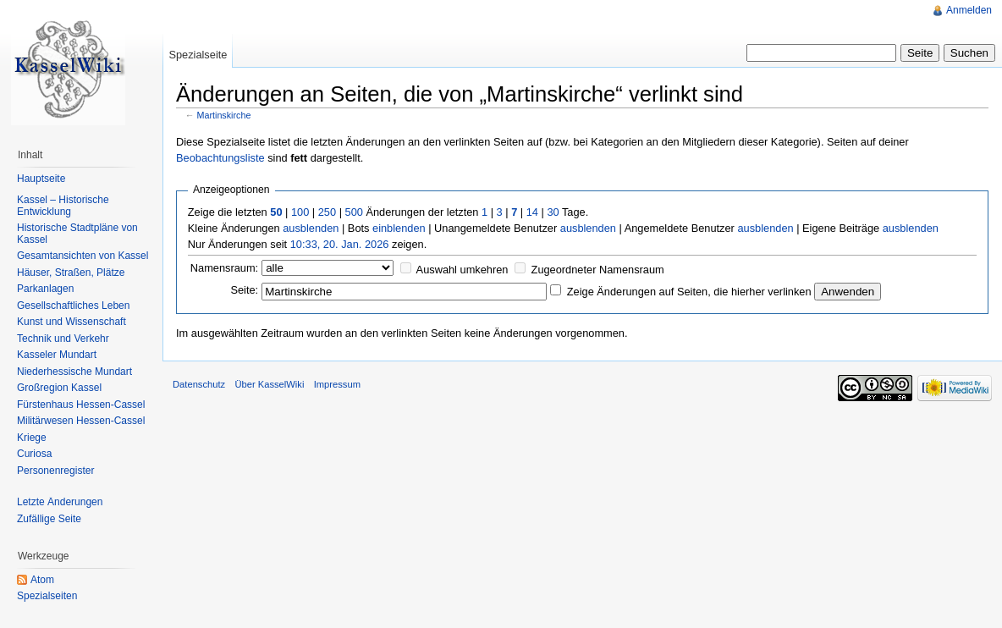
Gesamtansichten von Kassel (82, 256)
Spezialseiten (47, 596)
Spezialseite (197, 54)
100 (300, 212)
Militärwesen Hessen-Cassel (81, 421)
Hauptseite (41, 179)
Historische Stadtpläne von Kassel (77, 233)
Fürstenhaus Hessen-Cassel (81, 404)
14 (532, 212)
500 (354, 212)
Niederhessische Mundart (74, 371)
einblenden (399, 228)
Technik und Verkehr (63, 338)
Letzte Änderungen (59, 502)
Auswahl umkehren (462, 269)
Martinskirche (224, 115)
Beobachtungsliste (220, 157)
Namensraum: (224, 268)
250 (327, 212)
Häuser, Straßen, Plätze (70, 272)
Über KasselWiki (269, 384)
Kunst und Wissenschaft (71, 322)
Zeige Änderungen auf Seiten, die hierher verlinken (689, 291)
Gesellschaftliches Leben (73, 305)
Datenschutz (199, 384)
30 (553, 212)
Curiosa (34, 454)
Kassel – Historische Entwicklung (63, 206)
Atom (42, 580)
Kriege (32, 437)
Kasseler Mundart (56, 355)
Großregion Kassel (59, 388)
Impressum (337, 384)
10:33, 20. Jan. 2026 (339, 244)
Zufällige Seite (49, 519)
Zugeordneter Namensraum (597, 269)
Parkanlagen (45, 289)
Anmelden (969, 10)
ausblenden (311, 228)
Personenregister (55, 471)
